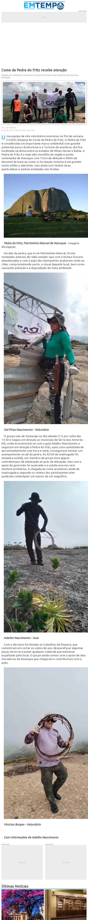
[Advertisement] (44, 44)
